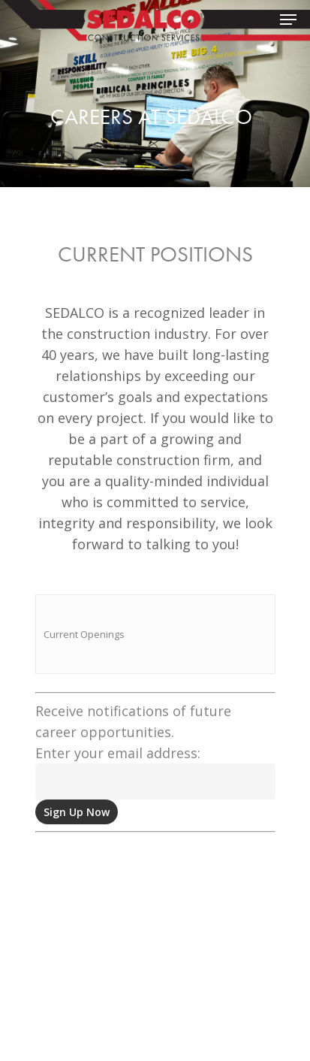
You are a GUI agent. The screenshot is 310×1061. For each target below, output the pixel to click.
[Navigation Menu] (288, 19)
